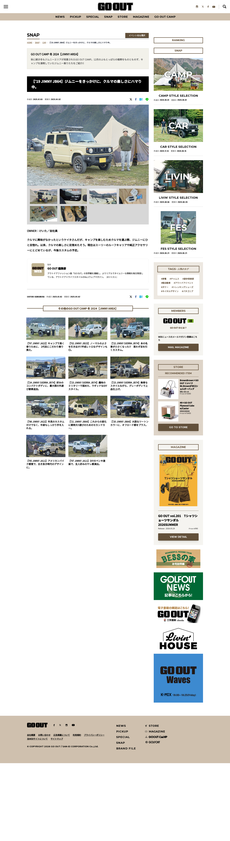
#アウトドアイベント (183, 360)
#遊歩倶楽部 (188, 356)
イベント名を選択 (137, 35)
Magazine (141, 16)
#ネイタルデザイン (170, 368)
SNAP (108, 16)
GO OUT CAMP (165, 16)
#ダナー (164, 364)
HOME (29, 42)
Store (123, 16)
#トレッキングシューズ (182, 364)
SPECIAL (92, 16)
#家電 (163, 356)
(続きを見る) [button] (111, 277)
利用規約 (77, 812)
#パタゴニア (187, 368)
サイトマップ (57, 816)
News (60, 16)
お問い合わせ (44, 812)
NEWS (121, 803)
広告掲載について (61, 812)
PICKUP (75, 16)
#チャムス (174, 356)
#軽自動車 (165, 360)
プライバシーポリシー (94, 812)
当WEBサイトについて (37, 816)
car (44, 42)
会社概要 (31, 812)
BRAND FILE (126, 826)
